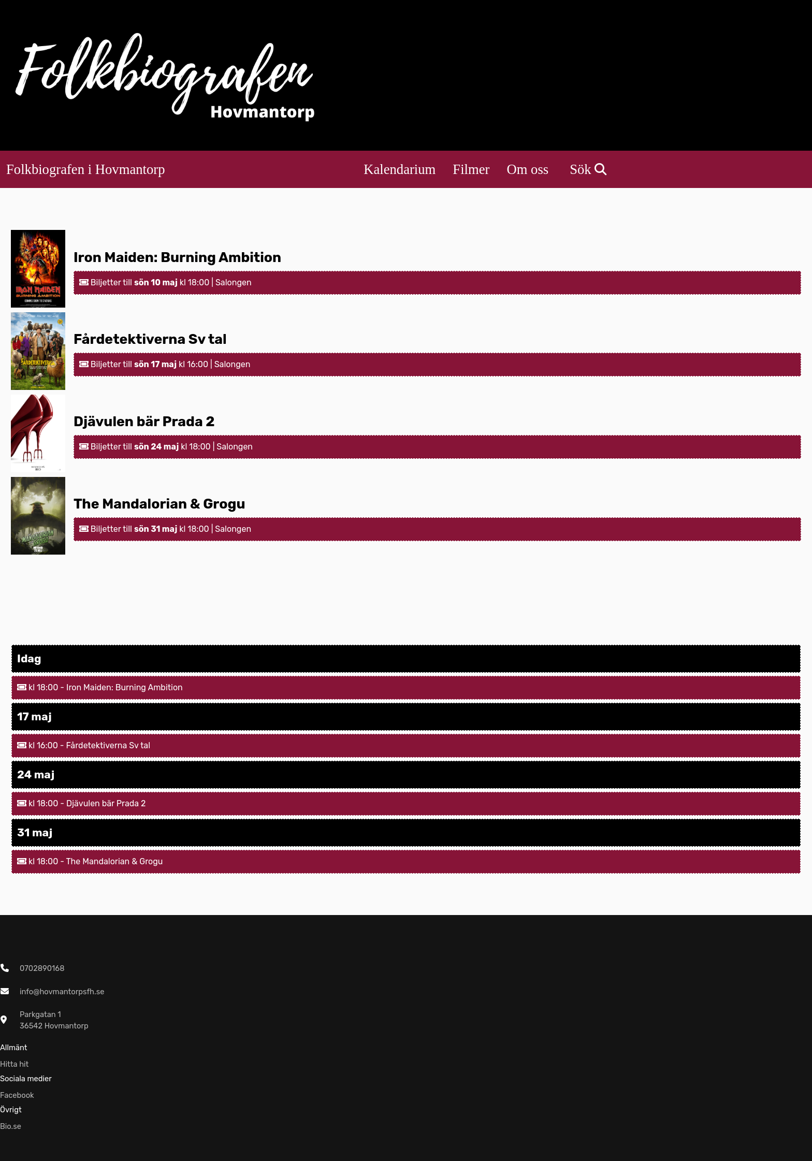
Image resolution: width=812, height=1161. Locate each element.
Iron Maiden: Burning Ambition (177, 257)
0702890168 (42, 968)
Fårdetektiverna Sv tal (150, 339)
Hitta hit (14, 1064)
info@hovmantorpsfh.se (62, 991)
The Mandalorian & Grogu (159, 504)
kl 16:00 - (41, 745)
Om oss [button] (527, 169)
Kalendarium (400, 169)
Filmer (471, 169)
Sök (588, 169)
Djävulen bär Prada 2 (144, 421)
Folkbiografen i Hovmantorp (85, 169)
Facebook (17, 1095)
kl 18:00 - (41, 687)
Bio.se (10, 1126)
